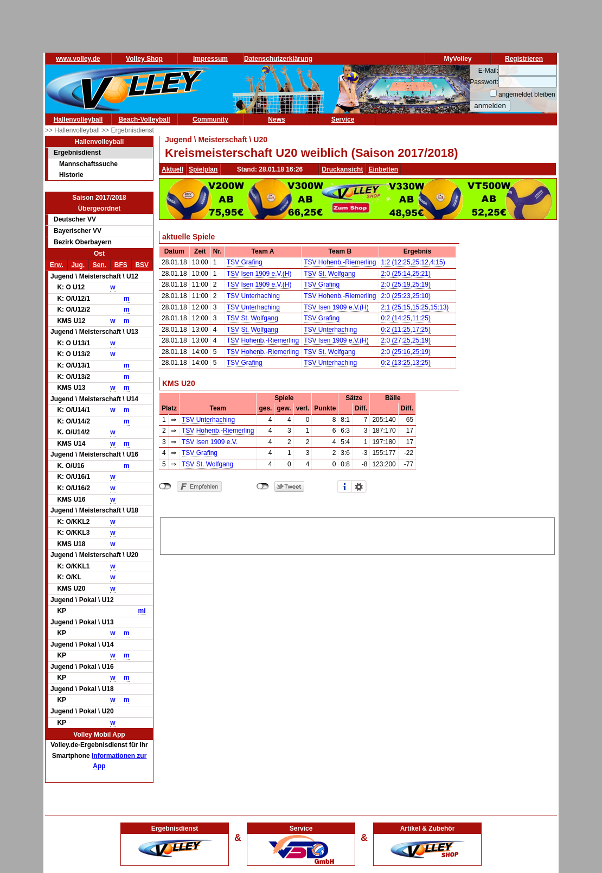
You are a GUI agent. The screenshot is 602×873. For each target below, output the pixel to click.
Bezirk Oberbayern (83, 242)
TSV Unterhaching (253, 296)
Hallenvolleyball (78, 119)
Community (210, 119)
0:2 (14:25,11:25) (406, 318)
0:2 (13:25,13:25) (406, 362)
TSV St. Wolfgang (329, 273)
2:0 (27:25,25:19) (406, 340)
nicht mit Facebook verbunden (165, 486)
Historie (71, 175)
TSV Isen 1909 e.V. (210, 442)
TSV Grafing (244, 262)
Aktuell (172, 169)
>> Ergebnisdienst (127, 130)
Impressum (210, 58)
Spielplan (203, 169)
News (276, 119)
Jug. (78, 265)
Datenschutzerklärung (278, 58)
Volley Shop (144, 58)
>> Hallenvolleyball (73, 130)
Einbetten (383, 169)
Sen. (99, 265)
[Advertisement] (357, 534)
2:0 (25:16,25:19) (406, 352)
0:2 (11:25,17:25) (406, 329)
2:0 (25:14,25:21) (406, 273)
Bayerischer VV (77, 231)
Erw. (56, 265)
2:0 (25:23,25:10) (406, 296)
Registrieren (524, 58)
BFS (120, 265)
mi (142, 611)
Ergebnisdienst (77, 152)
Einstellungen (359, 486)
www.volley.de (78, 58)
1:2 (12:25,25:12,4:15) (413, 262)
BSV (142, 265)
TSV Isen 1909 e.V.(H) (259, 273)
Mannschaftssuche (88, 164)
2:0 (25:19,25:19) (406, 284)
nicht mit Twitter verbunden (263, 486)
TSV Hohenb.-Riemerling (340, 262)
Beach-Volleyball (144, 119)
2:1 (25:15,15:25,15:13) (415, 307)
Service (343, 119)
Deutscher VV (75, 219)
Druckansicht (342, 169)
